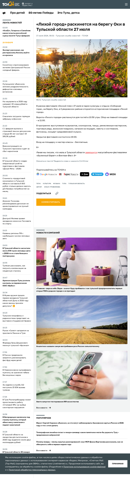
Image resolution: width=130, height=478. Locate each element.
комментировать (50, 202)
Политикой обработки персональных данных (32, 470)
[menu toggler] (126, 4)
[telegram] (97, 174)
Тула (64, 183)
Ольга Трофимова (52, 187)
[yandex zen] (84, 174)
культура (47, 183)
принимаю (118, 464)
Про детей (17, 13)
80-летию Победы (41, 13)
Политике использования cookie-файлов (84, 467)
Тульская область (76, 183)
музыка (56, 183)
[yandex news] (68, 174)
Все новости (41, 408)
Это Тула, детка (68, 13)
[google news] (46, 174)
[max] (110, 174)
